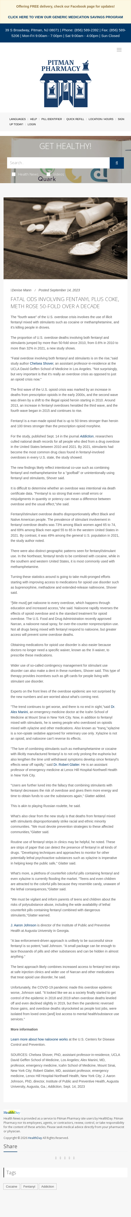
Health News (25, 174)
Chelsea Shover (41, 363)
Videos (55, 174)
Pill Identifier (51, 119)
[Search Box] (58, 162)
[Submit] (117, 163)
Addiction (87, 436)
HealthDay (35, 1138)
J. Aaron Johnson (23, 925)
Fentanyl (29, 1186)
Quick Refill (75, 119)
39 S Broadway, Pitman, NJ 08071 (32, 30)
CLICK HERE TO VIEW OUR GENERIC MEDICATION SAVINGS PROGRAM (65, 17)
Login (32, 124)
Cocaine (11, 1186)
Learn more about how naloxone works (39, 1039)
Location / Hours (101, 119)
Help (33, 119)
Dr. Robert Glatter (66, 764)
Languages (17, 119)
